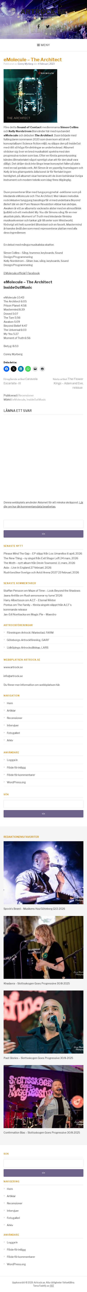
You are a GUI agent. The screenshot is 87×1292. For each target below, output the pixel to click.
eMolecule (19, 399)
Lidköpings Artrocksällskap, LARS (27, 647)
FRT (52, 1285)
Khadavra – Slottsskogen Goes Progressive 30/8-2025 (37, 983)
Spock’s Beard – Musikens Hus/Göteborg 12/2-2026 (34, 908)
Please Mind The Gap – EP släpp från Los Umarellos (35, 553)
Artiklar (11, 710)
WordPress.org (16, 782)
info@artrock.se (13, 676)
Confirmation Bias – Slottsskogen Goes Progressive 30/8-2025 (42, 1132)
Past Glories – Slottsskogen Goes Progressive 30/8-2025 (38, 1057)
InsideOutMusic (36, 399)
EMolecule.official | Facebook (22, 273)
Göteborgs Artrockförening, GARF (28, 640)
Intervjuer (13, 725)
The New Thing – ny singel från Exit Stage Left (32, 558)
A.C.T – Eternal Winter (43, 600)
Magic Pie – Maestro (43, 614)
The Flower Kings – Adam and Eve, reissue (68, 383)
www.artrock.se (13, 667)
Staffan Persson (13, 590)
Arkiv (10, 740)
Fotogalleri (13, 733)
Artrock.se (43, 12)
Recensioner (26, 395)
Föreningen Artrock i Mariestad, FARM (30, 632)
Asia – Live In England (17, 567)
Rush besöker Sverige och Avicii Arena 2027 (31, 572)
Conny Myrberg (25, 63)
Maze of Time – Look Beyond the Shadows (54, 590)
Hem (10, 703)
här (58, 685)
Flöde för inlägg (16, 767)
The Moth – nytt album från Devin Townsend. (30, 563)
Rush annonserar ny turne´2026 (43, 595)
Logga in (12, 760)
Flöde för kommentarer (21, 775)
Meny (45, 45)
